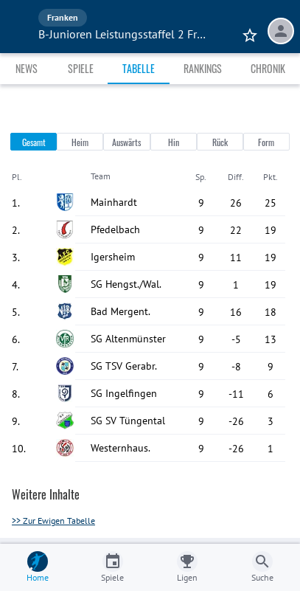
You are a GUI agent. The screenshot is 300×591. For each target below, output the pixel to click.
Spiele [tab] (81, 68)
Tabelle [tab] (138, 68)
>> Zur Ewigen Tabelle (53, 520)
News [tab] (26, 68)
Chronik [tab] (268, 68)
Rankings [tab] (203, 68)
